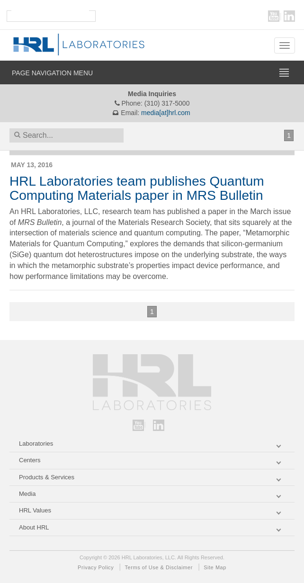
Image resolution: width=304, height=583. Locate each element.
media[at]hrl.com (165, 113)
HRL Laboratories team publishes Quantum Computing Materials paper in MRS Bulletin (136, 188)
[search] (50, 13)
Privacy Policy (96, 567)
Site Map (215, 567)
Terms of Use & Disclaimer (159, 567)
